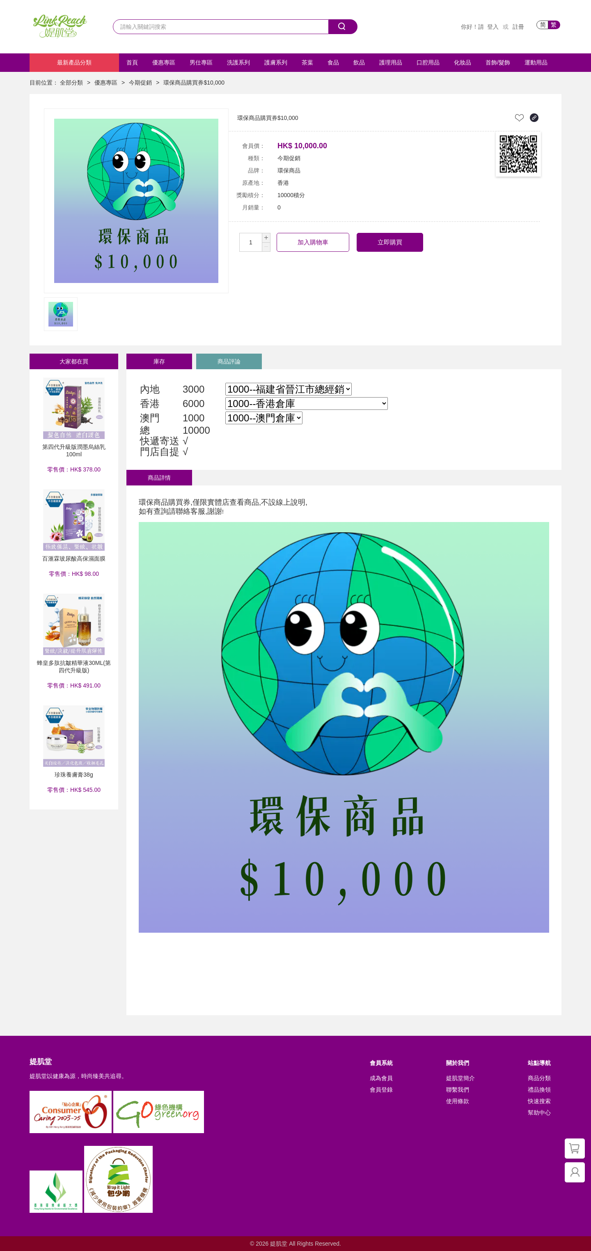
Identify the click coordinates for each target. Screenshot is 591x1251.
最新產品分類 (74, 62)
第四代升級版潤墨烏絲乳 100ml (73, 448)
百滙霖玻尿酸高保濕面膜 (73, 556)
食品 (333, 62)
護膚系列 (275, 62)
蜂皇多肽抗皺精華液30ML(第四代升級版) (74, 664)
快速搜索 (539, 1101)
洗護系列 (238, 62)
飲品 (359, 62)
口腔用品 (428, 62)
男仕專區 (201, 62)
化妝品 (462, 62)
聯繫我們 (457, 1089)
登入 (493, 26)
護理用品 (390, 62)
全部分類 (71, 82)
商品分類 (539, 1078)
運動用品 (536, 62)
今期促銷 (140, 82)
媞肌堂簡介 (460, 1078)
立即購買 (390, 242)
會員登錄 (381, 1089)
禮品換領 (539, 1089)
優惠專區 (163, 62)
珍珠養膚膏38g (74, 772)
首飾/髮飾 (498, 62)
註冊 (518, 26)
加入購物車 (313, 242)
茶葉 (307, 62)
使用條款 (457, 1101)
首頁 (132, 62)
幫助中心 (539, 1112)
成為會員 (381, 1078)
